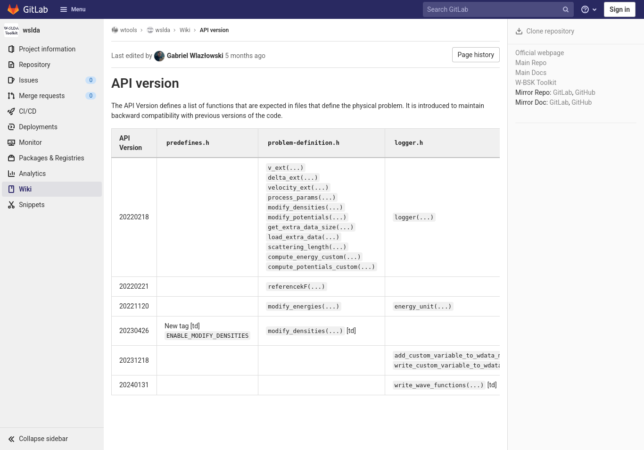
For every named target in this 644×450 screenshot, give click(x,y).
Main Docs (530, 72)
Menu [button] (72, 9)
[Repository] (52, 64)
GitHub (585, 92)
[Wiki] (52, 189)
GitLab (562, 92)
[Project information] (52, 49)
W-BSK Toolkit (535, 82)
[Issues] (52, 80)
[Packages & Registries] (52, 158)
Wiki (185, 30)
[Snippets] (52, 204)
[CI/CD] (52, 111)
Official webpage (539, 53)
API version (214, 30)
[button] (52, 438)
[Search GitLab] (499, 10)
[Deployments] (52, 126)
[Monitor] (52, 142)
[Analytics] (52, 173)
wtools (124, 29)
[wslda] (52, 30)
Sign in (620, 9)
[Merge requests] (52, 95)
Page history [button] (476, 54)
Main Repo (530, 63)
